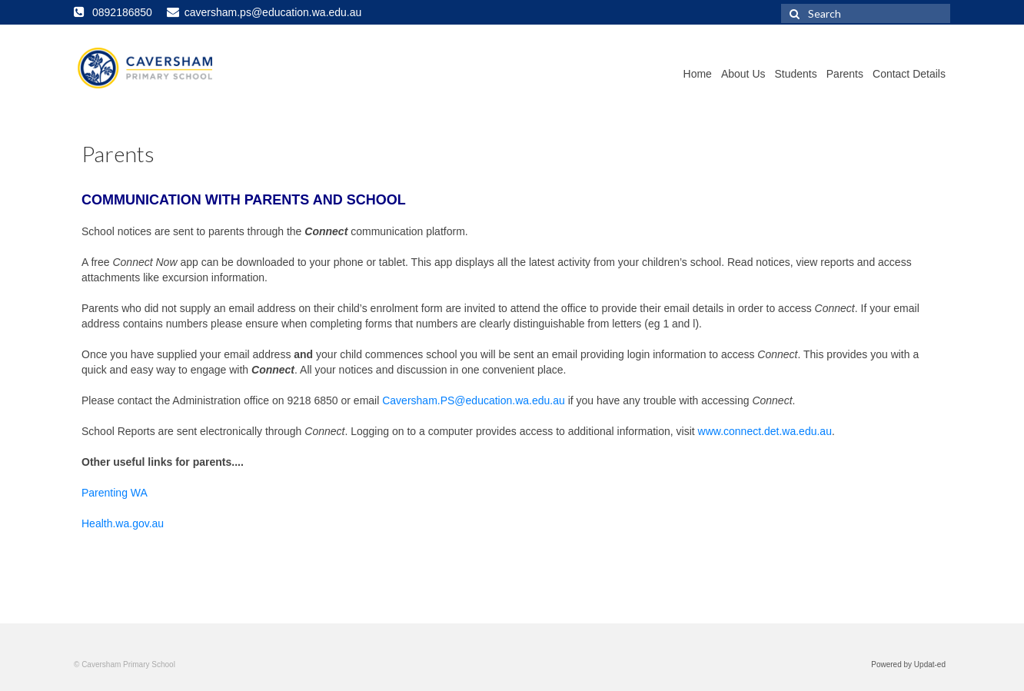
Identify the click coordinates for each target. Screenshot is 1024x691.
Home (697, 74)
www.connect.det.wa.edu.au (765, 431)
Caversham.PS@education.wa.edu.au (473, 400)
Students (796, 74)
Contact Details (909, 74)
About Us (743, 74)
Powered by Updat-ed (908, 664)
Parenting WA (114, 493)
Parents (844, 74)
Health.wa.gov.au (122, 523)
